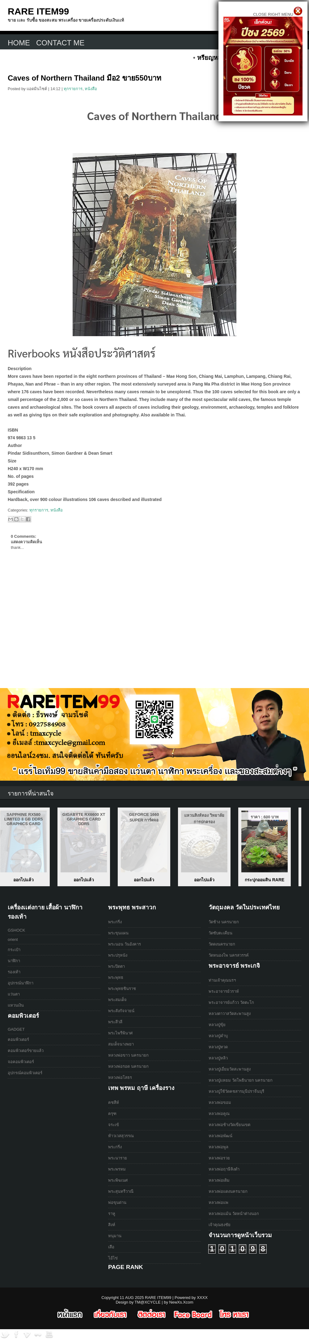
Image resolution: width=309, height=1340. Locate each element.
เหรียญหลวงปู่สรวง (34, 879)
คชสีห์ (113, 1102)
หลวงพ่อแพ (218, 1202)
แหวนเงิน (16, 1005)
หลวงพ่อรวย (219, 1158)
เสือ (111, 1247)
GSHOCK (16, 930)
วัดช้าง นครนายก (224, 922)
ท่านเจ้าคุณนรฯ (222, 980)
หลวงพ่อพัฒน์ (220, 1135)
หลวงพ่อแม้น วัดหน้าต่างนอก (234, 1213)
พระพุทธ (115, 977)
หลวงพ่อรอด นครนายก (128, 1066)
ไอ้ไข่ (113, 1258)
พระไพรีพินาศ (120, 1033)
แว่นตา (14, 994)
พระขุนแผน (118, 933)
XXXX (202, 1297)
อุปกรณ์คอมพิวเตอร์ (25, 1073)
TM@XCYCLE (148, 1302)
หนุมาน (114, 1236)
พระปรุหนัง (117, 955)
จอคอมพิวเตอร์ (21, 1061)
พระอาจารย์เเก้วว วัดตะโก (231, 1002)
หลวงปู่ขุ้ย (217, 1024)
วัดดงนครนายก (222, 944)
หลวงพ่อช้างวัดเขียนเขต (229, 1124)
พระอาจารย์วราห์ (224, 991)
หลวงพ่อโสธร (120, 1077)
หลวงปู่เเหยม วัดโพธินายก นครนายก (241, 1080)
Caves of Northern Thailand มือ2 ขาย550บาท (84, 78)
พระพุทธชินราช (122, 988)
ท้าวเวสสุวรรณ (121, 1135)
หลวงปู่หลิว (218, 1058)
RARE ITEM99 (38, 11)
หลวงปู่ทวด (218, 1047)
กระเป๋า (14, 949)
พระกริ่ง (115, 922)
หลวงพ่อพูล (218, 1147)
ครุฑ (112, 1113)
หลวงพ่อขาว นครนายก (128, 1055)
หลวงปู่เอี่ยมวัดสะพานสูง (230, 1069)
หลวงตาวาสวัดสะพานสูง (230, 1013)
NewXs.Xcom (181, 1302)
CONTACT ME (60, 43)
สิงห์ (111, 1224)
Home (19, 43)
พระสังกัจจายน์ (121, 1010)
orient (13, 939)
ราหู (111, 1213)
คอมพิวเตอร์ (18, 1039)
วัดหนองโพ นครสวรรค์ (229, 955)
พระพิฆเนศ (118, 1180)
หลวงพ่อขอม (220, 1102)
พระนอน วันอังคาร (124, 944)
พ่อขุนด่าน (117, 1202)
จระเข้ (113, 1124)
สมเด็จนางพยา (121, 1044)
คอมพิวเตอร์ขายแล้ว (26, 1050)
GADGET (16, 1029)
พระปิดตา (116, 966)
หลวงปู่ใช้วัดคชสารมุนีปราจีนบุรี (236, 1091)
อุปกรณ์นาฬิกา (20, 983)
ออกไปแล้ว (94, 879)
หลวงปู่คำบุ (218, 1035)
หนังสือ (91, 88)
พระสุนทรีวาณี (120, 1191)
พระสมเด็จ (117, 999)
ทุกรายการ (73, 88)
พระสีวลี (115, 1022)
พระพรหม (117, 1169)
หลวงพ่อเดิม (219, 1180)
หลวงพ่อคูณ (219, 1113)
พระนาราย (117, 1158)
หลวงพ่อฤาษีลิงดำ (224, 1169)
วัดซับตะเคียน (220, 933)
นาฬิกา (14, 960)
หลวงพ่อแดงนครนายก (228, 1191)
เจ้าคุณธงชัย (220, 1224)
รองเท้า (14, 972)
